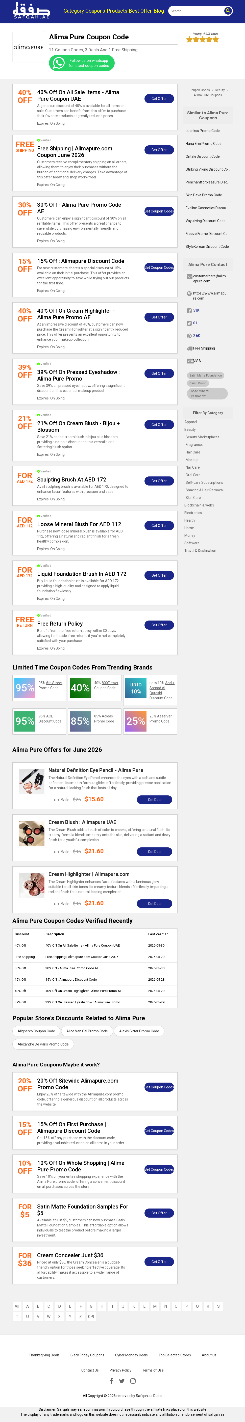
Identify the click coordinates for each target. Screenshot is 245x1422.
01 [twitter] (195, 323)
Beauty (190, 429)
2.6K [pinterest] (196, 336)
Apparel (190, 422)
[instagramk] (133, 1381)
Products (117, 10)
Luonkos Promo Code (203, 131)
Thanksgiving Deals (44, 1355)
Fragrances (195, 445)
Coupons (95, 10)
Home (189, 528)
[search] (195, 11)
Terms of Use (153, 1370)
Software (192, 543)
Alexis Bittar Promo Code (139, 1031)
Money (189, 535)
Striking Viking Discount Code (209, 169)
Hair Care (193, 452)
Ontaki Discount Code (203, 156)
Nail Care (193, 467)
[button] (228, 11)
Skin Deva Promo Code (204, 195)
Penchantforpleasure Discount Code (209, 182)
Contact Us (90, 1370)
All (17, 1306)
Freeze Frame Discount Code (209, 234)
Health (189, 520)
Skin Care (193, 498)
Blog (159, 10)
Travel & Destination (200, 551)
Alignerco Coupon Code (36, 1031)
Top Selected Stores (175, 1355)
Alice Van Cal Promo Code (87, 1031)
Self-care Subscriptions (204, 482)
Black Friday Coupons (87, 1355)
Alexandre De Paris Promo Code (43, 1044)
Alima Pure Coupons (208, 95)
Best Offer (140, 10)
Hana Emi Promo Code (204, 144)
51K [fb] (196, 310)
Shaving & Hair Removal (205, 490)
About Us (209, 1355)
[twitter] (121, 1381)
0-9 (91, 1316)
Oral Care (193, 475)
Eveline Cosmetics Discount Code (209, 208)
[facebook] (111, 1381)
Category (74, 10)
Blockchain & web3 (199, 505)
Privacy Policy (120, 1370)
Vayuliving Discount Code (206, 221)
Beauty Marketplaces (202, 437)
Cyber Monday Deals (131, 1355)
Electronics (193, 513)
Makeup (192, 460)
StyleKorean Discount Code (207, 247)
